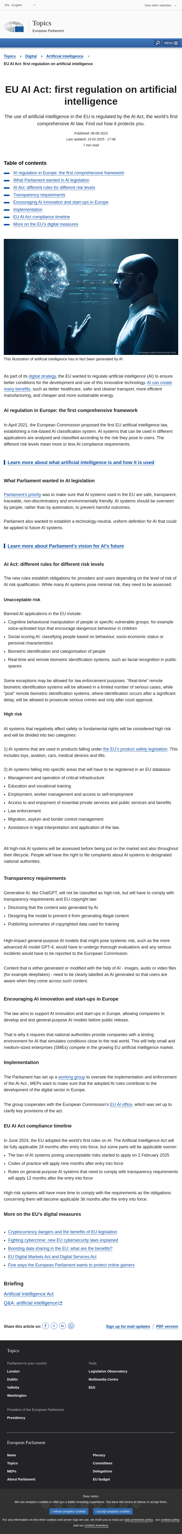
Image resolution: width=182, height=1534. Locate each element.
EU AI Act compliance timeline (41, 217)
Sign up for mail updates (128, 1326)
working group (71, 1077)
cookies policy (170, 1524)
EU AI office (121, 1104)
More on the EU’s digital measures (45, 224)
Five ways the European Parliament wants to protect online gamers (71, 1265)
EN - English (13, 5)
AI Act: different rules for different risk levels (54, 187)
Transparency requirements (39, 194)
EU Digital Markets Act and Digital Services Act (52, 1256)
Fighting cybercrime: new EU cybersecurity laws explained (63, 1240)
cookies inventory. (97, 1530)
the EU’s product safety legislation (135, 749)
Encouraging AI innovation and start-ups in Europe (60, 202)
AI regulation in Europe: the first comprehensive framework (68, 172)
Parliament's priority (22, 494)
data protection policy (138, 1524)
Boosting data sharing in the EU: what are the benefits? (60, 1248)
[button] (171, 43)
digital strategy (42, 376)
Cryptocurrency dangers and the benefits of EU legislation (62, 1232)
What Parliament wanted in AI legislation (51, 180)
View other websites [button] (157, 5)
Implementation (27, 209)
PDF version (167, 1326)
